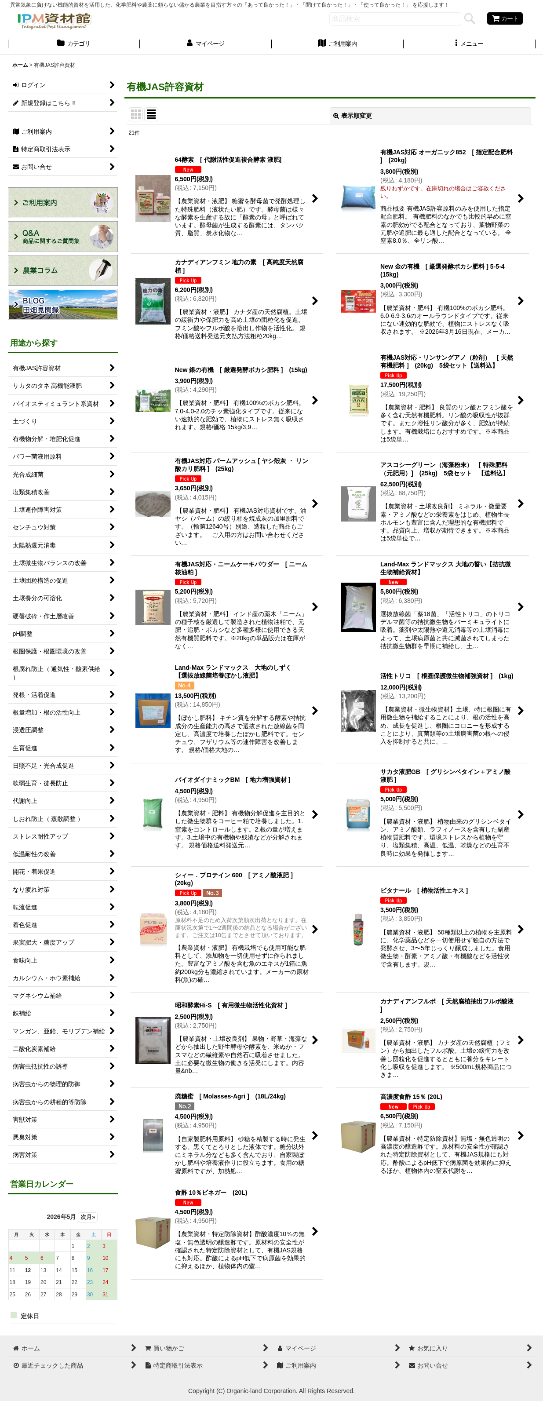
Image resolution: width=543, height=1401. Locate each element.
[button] (470, 44)
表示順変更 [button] (352, 115)
